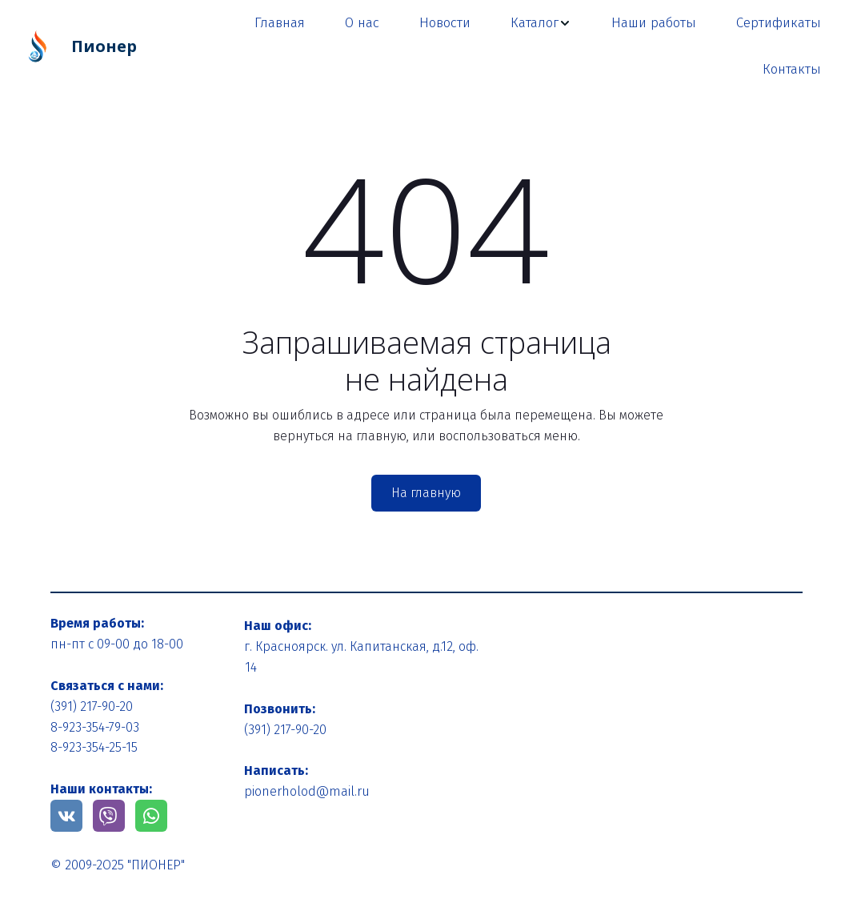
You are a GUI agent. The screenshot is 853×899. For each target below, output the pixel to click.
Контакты (792, 69)
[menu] (498, 46)
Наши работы (653, 22)
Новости (445, 22)
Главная (279, 22)
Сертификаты (778, 22)
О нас (362, 22)
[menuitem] (279, 23)
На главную (426, 492)
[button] (541, 23)
